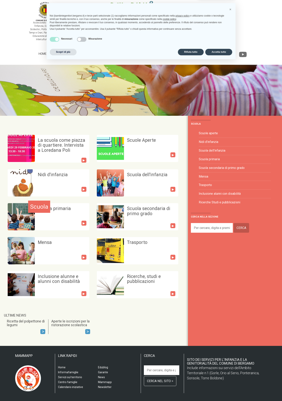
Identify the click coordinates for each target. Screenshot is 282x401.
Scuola (56, 54)
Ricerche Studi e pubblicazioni (219, 202)
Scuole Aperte (141, 140)
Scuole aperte (208, 133)
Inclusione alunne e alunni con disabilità (59, 279)
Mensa (45, 242)
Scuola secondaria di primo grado (148, 211)
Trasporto (137, 242)
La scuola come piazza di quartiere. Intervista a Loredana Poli (61, 145)
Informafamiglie (143, 54)
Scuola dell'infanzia (147, 174)
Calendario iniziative (175, 54)
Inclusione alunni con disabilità (220, 193)
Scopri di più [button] (63, 390)
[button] (230, 348)
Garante (217, 54)
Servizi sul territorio (82, 54)
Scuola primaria (54, 208)
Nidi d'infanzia (53, 174)
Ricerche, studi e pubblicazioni (144, 279)
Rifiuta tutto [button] (190, 390)
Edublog (201, 54)
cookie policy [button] (169, 357)
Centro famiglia (115, 54)
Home (42, 54)
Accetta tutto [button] (219, 390)
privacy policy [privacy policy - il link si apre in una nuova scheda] (182, 354)
